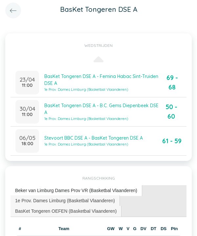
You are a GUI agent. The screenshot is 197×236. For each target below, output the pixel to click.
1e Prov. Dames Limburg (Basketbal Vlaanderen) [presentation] (65, 200)
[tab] (76, 190)
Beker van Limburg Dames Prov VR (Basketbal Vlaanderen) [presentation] (76, 190)
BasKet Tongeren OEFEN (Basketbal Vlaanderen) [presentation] (66, 211)
